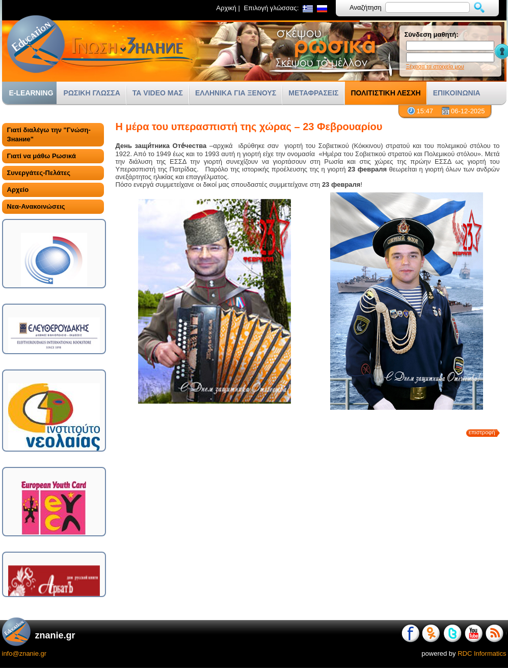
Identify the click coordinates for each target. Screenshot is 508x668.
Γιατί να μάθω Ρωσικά (41, 156)
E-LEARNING (31, 93)
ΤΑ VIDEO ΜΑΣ (157, 93)
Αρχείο (18, 189)
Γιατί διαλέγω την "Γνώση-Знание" (49, 134)
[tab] (53, 134)
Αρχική (226, 8)
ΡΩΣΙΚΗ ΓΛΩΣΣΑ (92, 93)
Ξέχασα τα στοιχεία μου (435, 66)
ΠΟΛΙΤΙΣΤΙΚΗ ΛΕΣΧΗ (385, 93)
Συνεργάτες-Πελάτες (38, 173)
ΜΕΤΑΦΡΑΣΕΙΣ (313, 93)
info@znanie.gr (24, 653)
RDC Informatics (482, 653)
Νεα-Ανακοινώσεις (36, 206)
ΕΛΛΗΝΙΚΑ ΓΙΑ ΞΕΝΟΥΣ (235, 93)
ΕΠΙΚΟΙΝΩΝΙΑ (456, 93)
